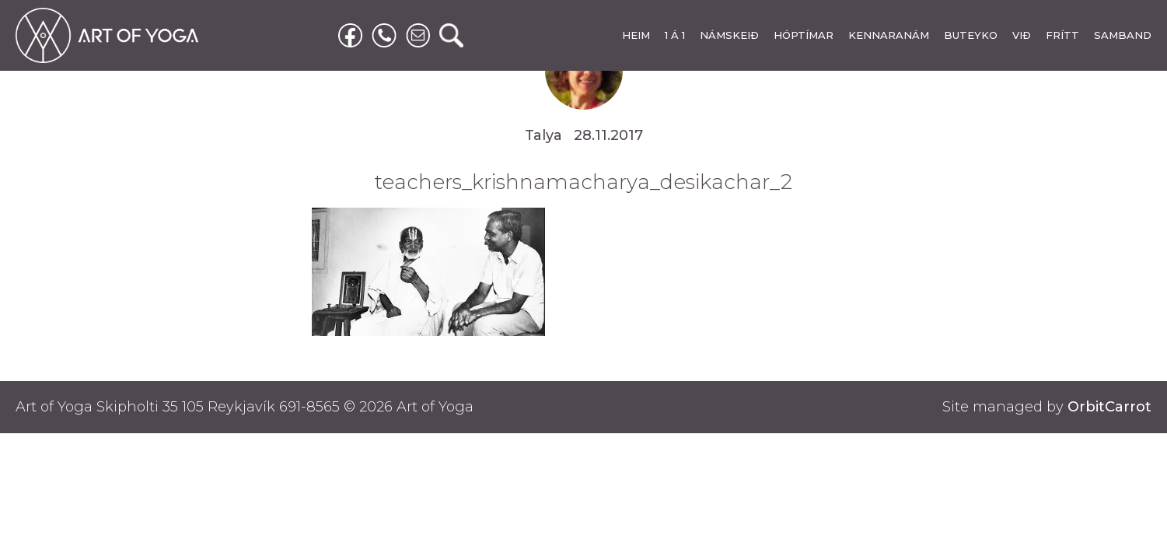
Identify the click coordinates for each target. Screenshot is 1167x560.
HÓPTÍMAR (803, 35)
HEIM (636, 35)
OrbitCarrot (1109, 406)
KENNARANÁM (888, 35)
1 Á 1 (675, 35)
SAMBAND (1122, 35)
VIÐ (1021, 35)
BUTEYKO (971, 35)
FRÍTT (1062, 35)
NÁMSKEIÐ (729, 35)
